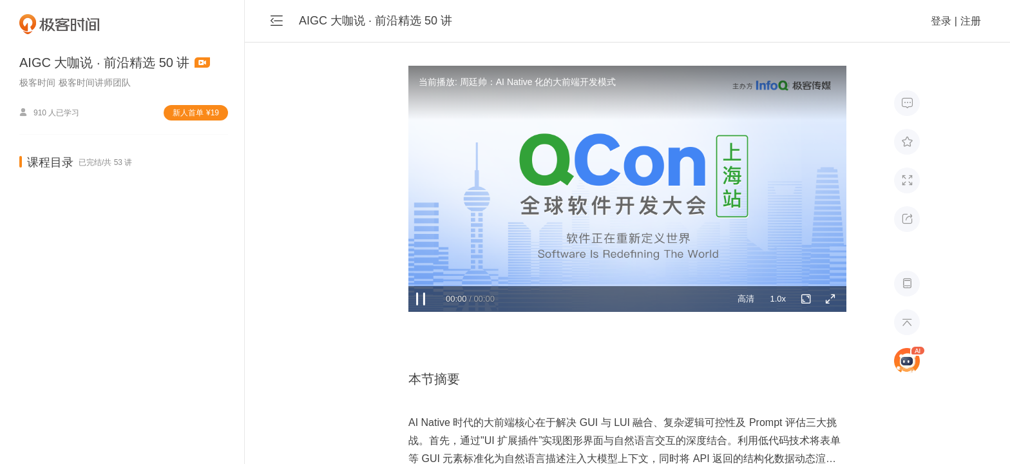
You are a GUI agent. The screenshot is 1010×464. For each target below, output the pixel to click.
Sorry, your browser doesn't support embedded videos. (627, 189)
